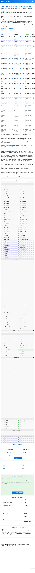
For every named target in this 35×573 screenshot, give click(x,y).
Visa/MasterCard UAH (7, 249)
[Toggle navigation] (33, 1)
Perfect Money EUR (7, 341)
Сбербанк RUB (6, 235)
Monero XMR (6, 195)
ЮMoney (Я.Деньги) (7, 219)
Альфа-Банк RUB (6, 237)
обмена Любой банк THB (12, 157)
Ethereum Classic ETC (7, 312)
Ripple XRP (5, 193)
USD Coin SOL (6, 300)
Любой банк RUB (6, 229)
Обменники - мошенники (25, 544)
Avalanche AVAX (6, 324)
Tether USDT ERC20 (7, 201)
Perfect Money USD (7, 339)
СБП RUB (5, 233)
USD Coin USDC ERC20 (7, 286)
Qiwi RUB (5, 337)
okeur (5, 441)
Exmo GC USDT (6, 332)
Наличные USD (6, 251)
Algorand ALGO (6, 316)
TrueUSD (5, 302)
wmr (4, 437)
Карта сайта (2, 544)
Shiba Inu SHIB (6, 306)
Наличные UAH (6, 257)
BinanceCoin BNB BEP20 (7, 211)
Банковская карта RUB (7, 247)
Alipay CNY (5, 225)
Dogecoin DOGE (6, 197)
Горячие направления (22, 181)
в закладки (10, 176)
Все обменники (18, 458)
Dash (4, 199)
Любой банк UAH (6, 231)
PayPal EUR (5, 353)
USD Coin (5, 296)
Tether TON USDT (6, 207)
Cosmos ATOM (6, 308)
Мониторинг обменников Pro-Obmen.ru (7, 545)
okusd (5, 439)
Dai (4, 320)
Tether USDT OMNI (7, 310)
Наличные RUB (6, 253)
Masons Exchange (10, 452)
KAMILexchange (9, 478)
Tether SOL (5, 294)
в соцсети (14, 176)
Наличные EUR (6, 255)
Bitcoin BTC (5, 185)
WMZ (4, 217)
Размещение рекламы (8, 544)
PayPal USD (5, 221)
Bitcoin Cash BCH (6, 187)
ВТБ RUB (5, 241)
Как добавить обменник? (17, 544)
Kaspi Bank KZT (6, 243)
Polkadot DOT (6, 322)
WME (4, 335)
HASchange (5, 465)
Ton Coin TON (6, 215)
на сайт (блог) (22, 176)
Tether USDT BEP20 (7, 205)
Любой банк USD (6, 227)
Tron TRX (5, 209)
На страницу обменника (18, 492)
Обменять (11, 36)
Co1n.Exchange (10, 449)
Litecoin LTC (5, 191)
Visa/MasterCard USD (7, 245)
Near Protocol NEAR (7, 326)
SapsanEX (5, 468)
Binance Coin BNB (6, 304)
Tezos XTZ (5, 318)
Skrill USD (5, 355)
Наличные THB (6, 428)
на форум (17, 176)
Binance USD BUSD (7, 314)
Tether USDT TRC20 (7, 203)
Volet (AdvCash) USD (7, 223)
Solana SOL (5, 213)
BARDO (4, 470)
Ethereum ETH (6, 189)
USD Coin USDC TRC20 (7, 298)
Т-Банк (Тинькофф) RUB (7, 239)
